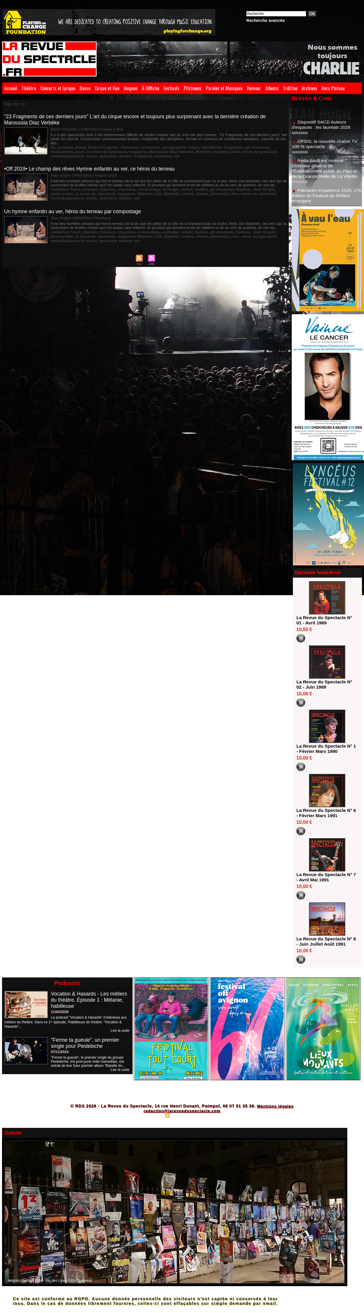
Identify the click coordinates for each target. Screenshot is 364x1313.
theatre (56, 151)
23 (52, 143)
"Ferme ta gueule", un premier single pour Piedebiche (86, 1043)
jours (276, 143)
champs (85, 186)
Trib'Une (290, 88)
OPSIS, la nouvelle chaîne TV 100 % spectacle (325, 147)
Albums (272, 88)
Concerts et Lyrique (57, 88)
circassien (140, 143)
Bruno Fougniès (98, 143)
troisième (90, 151)
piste (180, 147)
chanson (101, 186)
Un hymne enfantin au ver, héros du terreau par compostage (74, 208)
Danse (85, 88)
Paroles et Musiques (224, 88)
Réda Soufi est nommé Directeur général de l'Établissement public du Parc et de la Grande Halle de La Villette (325, 171)
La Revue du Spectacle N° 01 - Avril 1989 (325, 620)
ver (102, 151)
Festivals (171, 88)
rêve (190, 190)
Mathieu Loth (113, 190)
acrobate (63, 143)
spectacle (271, 147)
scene (256, 147)
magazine (92, 147)
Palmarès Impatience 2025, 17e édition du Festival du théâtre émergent (326, 198)
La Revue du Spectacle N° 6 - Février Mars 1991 (325, 813)
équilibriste (195, 143)
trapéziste (72, 151)
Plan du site (153, 1115)
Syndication (181, 1115)
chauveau (122, 143)
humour (223, 186)
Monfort (150, 147)
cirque (179, 143)
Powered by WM (207, 1115)
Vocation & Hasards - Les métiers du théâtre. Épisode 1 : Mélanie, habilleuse (90, 1000)
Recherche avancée (265, 20)
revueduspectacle (234, 147)
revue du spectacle (201, 147)
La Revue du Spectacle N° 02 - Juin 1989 (325, 684)
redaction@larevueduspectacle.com (182, 1110)
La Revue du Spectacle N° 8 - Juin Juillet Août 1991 (325, 941)
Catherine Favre (64, 186)
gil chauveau (237, 143)
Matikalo (133, 190)
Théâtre (29, 88)
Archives (309, 88)
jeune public (265, 186)
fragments (215, 143)
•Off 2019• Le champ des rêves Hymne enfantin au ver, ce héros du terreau (92, 165)
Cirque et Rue (107, 88)
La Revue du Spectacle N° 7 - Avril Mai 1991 (325, 877)
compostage (139, 186)
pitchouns (176, 190)
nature (147, 190)
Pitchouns (193, 88)
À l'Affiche (150, 88)
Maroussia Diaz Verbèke (122, 147)
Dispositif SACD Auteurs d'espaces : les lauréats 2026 (322, 127)
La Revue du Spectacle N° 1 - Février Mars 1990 (325, 749)
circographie (161, 143)
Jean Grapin (242, 186)
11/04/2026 (59, 1012)
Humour (254, 88)
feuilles (186, 186)
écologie (159, 186)
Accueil (10, 88)
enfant (173, 186)
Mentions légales (275, 1106)
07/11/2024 (59, 1052)
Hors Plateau (333, 88)
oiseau (160, 190)
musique (166, 147)
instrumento (259, 143)
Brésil (78, 143)
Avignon (131, 88)
